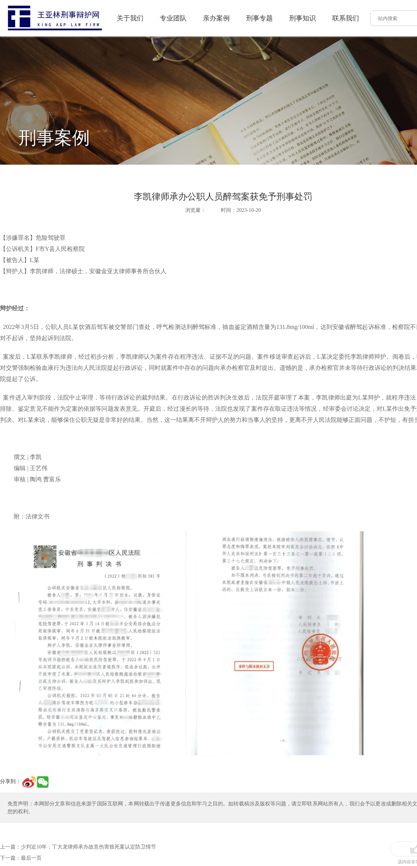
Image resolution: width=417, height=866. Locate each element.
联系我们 (297, 18)
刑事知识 (253, 18)
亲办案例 (167, 18)
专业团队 (124, 18)
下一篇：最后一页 (21, 823)
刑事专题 (210, 18)
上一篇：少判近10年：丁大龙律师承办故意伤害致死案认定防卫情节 (78, 812)
